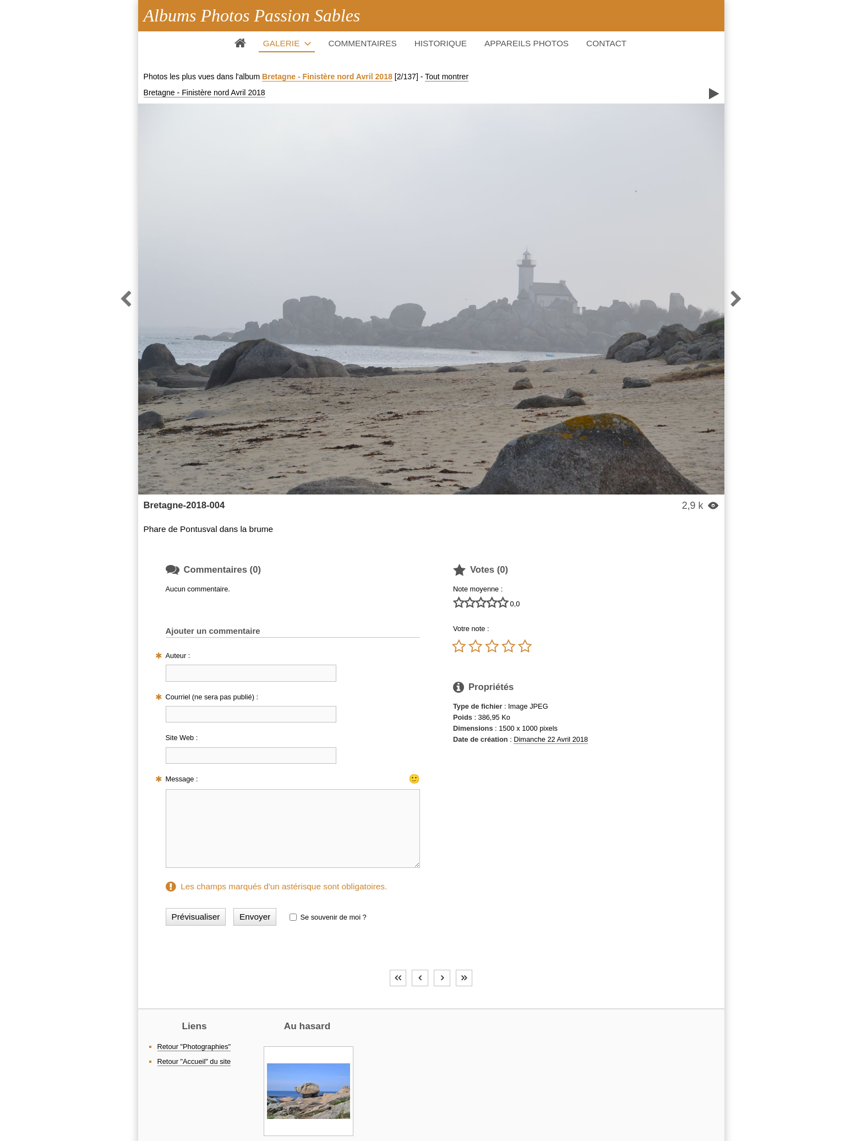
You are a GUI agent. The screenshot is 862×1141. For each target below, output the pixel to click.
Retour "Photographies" (194, 1046)
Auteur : (178, 655)
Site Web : (182, 738)
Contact (606, 43)
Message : (182, 779)
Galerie (281, 43)
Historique (440, 43)
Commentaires (362, 43)
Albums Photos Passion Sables (252, 15)
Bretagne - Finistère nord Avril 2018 (327, 76)
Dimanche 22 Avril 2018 (551, 739)
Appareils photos (526, 43)
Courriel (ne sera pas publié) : (212, 697)
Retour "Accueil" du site (194, 1061)
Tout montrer (446, 76)
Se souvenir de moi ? (333, 917)
